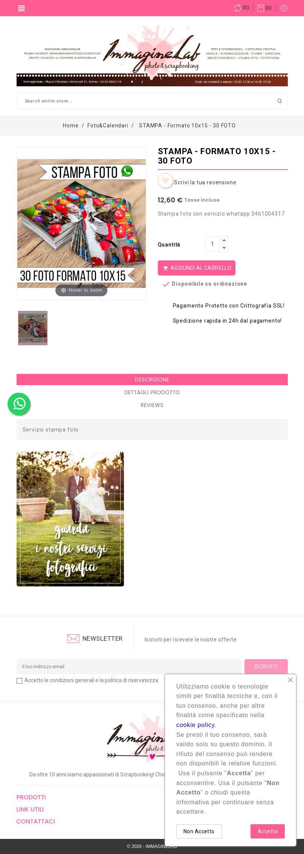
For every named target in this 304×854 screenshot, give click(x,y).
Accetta (268, 831)
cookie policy (195, 725)
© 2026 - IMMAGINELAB (152, 846)
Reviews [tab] (152, 405)
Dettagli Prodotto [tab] (152, 392)
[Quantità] (212, 243)
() (241, 7)
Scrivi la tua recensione (205, 182)
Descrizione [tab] (152, 379)
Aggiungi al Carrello (197, 268)
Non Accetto (199, 831)
